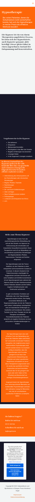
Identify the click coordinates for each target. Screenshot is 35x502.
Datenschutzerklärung (18, 497)
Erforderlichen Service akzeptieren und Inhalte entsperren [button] (15, 472)
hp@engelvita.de (10, 431)
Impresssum (17, 495)
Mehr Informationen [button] (15, 462)
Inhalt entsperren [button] (15, 465)
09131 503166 (10, 424)
